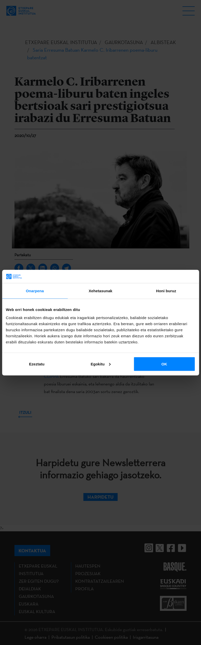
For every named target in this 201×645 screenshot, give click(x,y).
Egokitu (101, 364)
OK (164, 364)
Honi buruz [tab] (166, 291)
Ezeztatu (37, 364)
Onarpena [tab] (35, 291)
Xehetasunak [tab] (101, 291)
